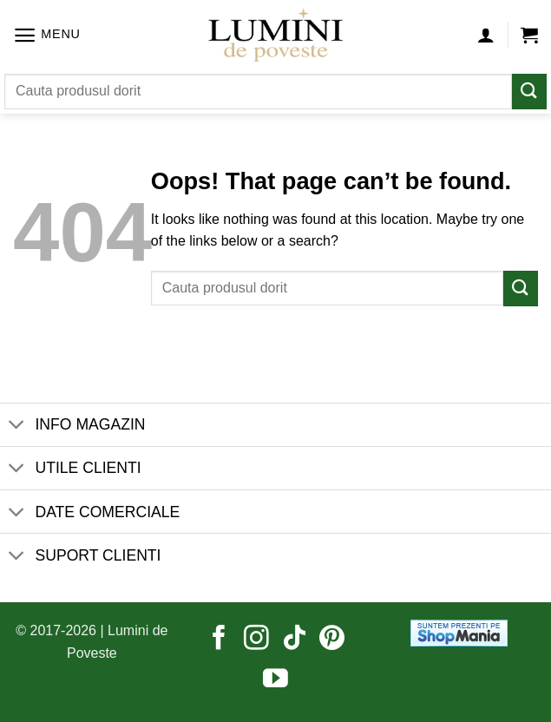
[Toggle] (17, 426)
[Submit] (529, 91)
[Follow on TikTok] (294, 639)
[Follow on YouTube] (275, 680)
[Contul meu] (486, 35)
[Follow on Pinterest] (331, 639)
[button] (47, 35)
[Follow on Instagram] (256, 639)
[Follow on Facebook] (219, 639)
